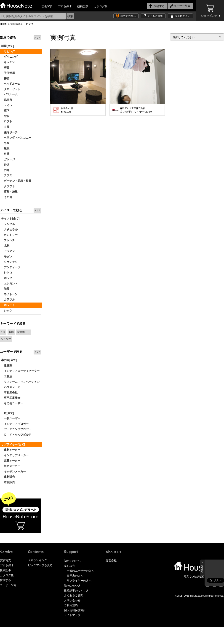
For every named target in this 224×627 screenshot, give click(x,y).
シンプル (8, 224)
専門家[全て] (9, 360)
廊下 (5, 110)
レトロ (6, 272)
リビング (8, 51)
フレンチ (8, 240)
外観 (5, 143)
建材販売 (8, 476)
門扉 (5, 170)
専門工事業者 (10, 397)
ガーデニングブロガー (16, 429)
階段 (5, 116)
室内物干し (23, 332)
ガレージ (8, 159)
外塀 (5, 164)
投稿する (5, 580)
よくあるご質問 (73, 595)
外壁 (5, 153)
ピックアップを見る (40, 565)
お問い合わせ (72, 600)
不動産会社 (9, 392)
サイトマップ (72, 615)
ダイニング (9, 56)
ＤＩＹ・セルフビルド (16, 434)
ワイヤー (6, 338)
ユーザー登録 (8, 585)
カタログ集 (100, 6)
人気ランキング (37, 560)
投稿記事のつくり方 (76, 590)
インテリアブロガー (15, 424)
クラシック (9, 261)
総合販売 (8, 482)
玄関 (5, 127)
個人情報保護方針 (75, 610)
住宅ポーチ (9, 132)
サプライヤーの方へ (79, 580)
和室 (5, 67)
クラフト (8, 186)
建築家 (6, 365)
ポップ (6, 278)
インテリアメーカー (15, 455)
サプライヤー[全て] (13, 444)
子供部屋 (8, 73)
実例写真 (47, 6)
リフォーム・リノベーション (20, 381)
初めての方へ (128, 16)
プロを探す (65, 6)
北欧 (5, 245)
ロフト (6, 121)
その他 (6, 197)
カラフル (8, 299)
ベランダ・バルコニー (16, 137)
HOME (4, 24)
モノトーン (9, 294)
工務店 (6, 376)
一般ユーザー (10, 418)
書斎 (5, 78)
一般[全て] (7, 413)
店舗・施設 (9, 191)
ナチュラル (9, 229)
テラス (6, 175)
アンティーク (10, 267)
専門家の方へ (75, 575)
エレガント (9, 283)
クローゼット (10, 89)
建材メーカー (10, 449)
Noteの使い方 (72, 585)
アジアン (8, 251)
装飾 (11, 332)
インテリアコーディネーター (20, 370)
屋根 (5, 148)
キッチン (8, 62)
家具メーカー (10, 460)
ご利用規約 (71, 605)
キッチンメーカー (13, 471)
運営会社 (111, 560)
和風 (5, 288)
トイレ (6, 105)
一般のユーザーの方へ (80, 570)
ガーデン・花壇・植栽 (16, 180)
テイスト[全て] (10, 218)
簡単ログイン (182, 16)
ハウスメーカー (12, 387)
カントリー (9, 234)
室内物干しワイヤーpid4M (136, 110)
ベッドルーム (10, 83)
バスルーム (9, 94)
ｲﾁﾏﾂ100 (68, 110)
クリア (37, 38)
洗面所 (6, 100)
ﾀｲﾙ (3, 332)
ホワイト (8, 305)
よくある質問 (155, 16)
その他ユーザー (12, 403)
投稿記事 (82, 6)
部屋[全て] (7, 46)
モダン (6, 256)
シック (6, 310)
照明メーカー (10, 466)
